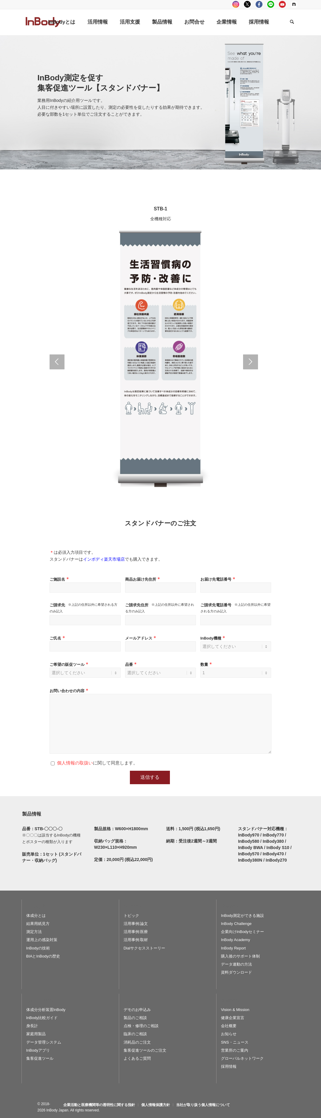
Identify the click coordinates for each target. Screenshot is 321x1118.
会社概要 (228, 1026)
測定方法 (34, 931)
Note (294, 4)
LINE (270, 4)
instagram (235, 4)
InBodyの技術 (38, 948)
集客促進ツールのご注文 (145, 1050)
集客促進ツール (39, 1058)
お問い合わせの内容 (70, 691)
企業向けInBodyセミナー (242, 931)
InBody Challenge (236, 923)
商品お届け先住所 (143, 579)
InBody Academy (235, 939)
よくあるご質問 (137, 1058)
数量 (206, 664)
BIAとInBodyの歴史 (43, 956)
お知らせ (228, 1034)
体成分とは (36, 915)
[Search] (292, 22)
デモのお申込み (137, 1009)
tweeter (247, 4)
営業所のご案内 (234, 1050)
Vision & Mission (235, 1009)
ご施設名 (60, 579)
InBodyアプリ (38, 1050)
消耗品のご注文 (137, 1042)
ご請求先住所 (136, 605)
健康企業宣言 (232, 1017)
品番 (131, 664)
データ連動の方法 (236, 964)
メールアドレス (141, 638)
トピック (131, 915)
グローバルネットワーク (242, 1058)
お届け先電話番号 (218, 579)
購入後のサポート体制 (240, 956)
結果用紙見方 (38, 923)
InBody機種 (213, 638)
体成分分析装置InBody (45, 1009)
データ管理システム (43, 1042)
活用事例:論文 (136, 923)
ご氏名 (58, 638)
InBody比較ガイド (42, 1017)
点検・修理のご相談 (141, 1026)
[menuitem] (62, 22)
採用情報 (228, 1066)
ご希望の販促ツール (70, 664)
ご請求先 (57, 605)
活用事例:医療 (136, 931)
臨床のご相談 (135, 1034)
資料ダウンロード (236, 972)
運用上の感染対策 (41, 939)
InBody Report (233, 948)
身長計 (32, 1026)
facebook (259, 4)
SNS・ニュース (234, 1042)
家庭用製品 (36, 1034)
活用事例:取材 (136, 939)
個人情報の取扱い (75, 762)
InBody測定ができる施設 (242, 915)
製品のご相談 (135, 1017)
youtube (282, 4)
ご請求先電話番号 (215, 605)
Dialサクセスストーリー (144, 948)
